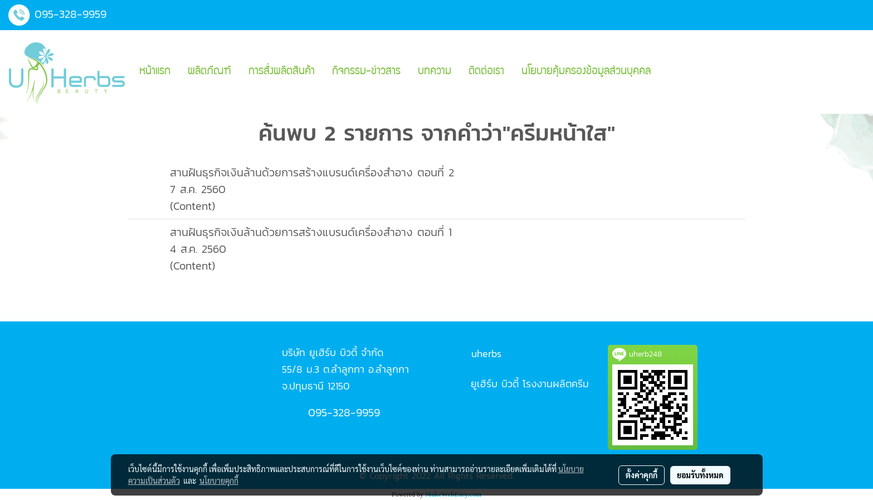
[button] (669, 72)
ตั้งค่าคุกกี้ (641, 475)
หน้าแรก (154, 72)
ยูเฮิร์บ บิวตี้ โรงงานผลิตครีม (530, 383)
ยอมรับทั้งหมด (700, 475)
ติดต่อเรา (486, 72)
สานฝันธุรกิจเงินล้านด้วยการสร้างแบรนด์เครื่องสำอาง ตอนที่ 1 (311, 232)
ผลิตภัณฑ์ (209, 72)
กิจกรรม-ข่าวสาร (366, 72)
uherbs (486, 353)
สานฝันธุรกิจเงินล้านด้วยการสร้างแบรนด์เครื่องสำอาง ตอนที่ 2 (312, 172)
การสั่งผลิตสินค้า (281, 72)
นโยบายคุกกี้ (218, 480)
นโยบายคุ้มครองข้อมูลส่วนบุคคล (586, 72)
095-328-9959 (70, 14)
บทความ (434, 72)
